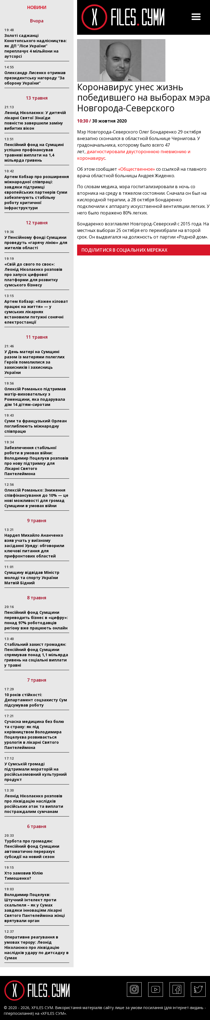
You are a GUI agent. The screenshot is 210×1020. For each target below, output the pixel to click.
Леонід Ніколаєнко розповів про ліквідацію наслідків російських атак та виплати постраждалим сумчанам (33, 803)
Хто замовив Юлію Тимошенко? (23, 875)
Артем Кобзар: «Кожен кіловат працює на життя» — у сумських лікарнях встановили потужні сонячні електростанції (36, 312)
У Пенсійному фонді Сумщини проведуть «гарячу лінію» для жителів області (35, 242)
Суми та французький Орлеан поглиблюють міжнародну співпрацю (35, 426)
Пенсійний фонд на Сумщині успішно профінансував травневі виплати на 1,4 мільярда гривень (34, 152)
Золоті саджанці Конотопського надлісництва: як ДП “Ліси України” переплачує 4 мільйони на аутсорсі (35, 46)
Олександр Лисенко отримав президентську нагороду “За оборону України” (35, 78)
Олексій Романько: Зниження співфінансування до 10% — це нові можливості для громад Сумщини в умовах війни (36, 497)
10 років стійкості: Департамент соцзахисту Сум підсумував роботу (35, 700)
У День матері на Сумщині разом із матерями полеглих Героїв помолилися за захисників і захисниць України (34, 362)
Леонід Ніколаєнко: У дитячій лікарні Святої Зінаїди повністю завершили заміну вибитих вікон (35, 120)
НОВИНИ (36, 7)
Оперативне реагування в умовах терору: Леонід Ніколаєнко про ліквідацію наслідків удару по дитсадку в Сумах (36, 947)
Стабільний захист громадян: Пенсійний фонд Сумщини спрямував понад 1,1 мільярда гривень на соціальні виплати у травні (36, 655)
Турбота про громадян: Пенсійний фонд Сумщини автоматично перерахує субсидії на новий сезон (31, 848)
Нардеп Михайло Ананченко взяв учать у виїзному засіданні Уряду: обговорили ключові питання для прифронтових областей (34, 546)
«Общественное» (136, 169)
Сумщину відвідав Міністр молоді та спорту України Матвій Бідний (31, 577)
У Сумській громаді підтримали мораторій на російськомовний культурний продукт (35, 771)
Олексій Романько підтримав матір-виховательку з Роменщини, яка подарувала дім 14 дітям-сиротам (35, 396)
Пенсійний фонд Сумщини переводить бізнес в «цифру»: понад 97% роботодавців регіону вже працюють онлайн (36, 620)
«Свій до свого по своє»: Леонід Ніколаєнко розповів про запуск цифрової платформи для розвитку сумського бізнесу (33, 274)
